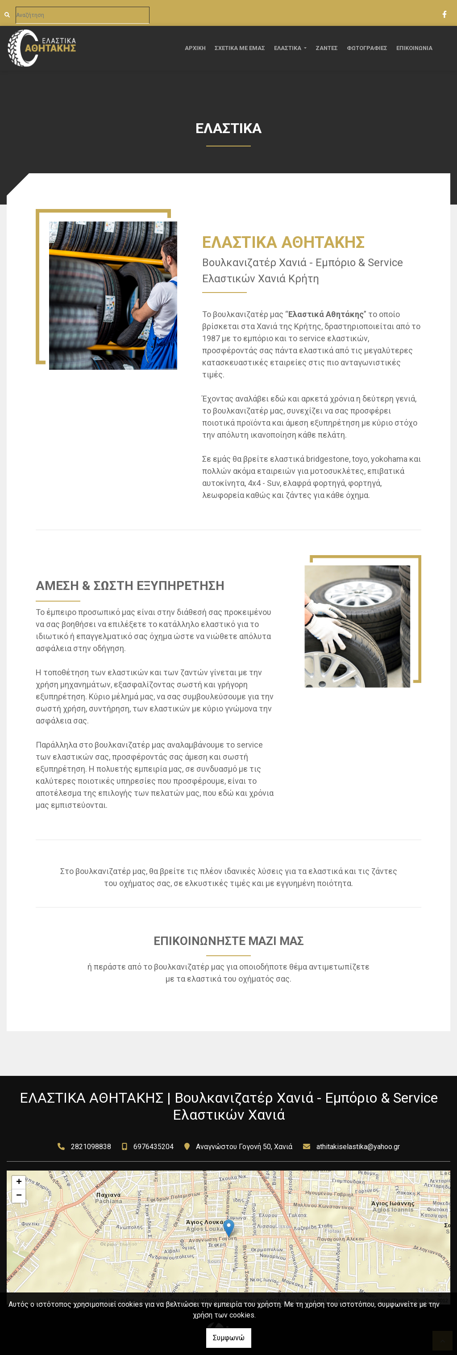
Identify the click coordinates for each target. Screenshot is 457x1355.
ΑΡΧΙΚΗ (195, 48)
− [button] (19, 1196)
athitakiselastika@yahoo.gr (358, 1146)
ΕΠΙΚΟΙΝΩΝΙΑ (414, 48)
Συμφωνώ (229, 1338)
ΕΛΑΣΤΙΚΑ (288, 48)
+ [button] (19, 1182)
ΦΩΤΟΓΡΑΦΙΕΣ (367, 48)
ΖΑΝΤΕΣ (327, 48)
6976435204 (153, 1146)
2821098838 (91, 1146)
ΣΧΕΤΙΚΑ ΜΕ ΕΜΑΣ (240, 48)
